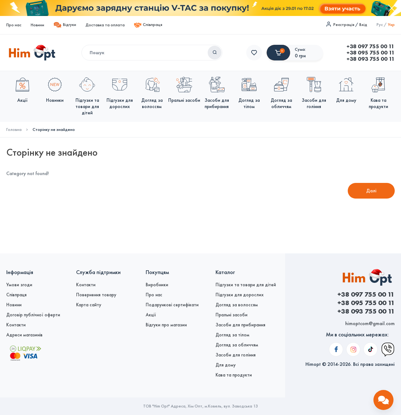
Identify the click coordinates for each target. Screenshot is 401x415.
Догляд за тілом (232, 335)
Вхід (363, 24)
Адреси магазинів (24, 335)
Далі (371, 191)
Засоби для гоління (236, 355)
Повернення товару (96, 295)
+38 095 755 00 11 (270, 52)
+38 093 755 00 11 (270, 59)
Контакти (16, 325)
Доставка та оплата (105, 25)
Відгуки (65, 25)
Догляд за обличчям (237, 345)
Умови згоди (19, 285)
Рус (380, 24)
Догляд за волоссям (237, 305)
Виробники (157, 285)
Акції (151, 315)
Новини (37, 25)
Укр (391, 24)
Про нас (13, 25)
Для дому (226, 365)
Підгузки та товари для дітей (246, 285)
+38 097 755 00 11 (270, 46)
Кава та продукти (234, 375)
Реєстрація (343, 24)
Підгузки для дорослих (239, 295)
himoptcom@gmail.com (370, 323)
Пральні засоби (231, 315)
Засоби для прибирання (240, 325)
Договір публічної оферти (33, 315)
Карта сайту (88, 305)
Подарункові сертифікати (172, 305)
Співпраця (148, 25)
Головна (14, 129)
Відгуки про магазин (166, 325)
